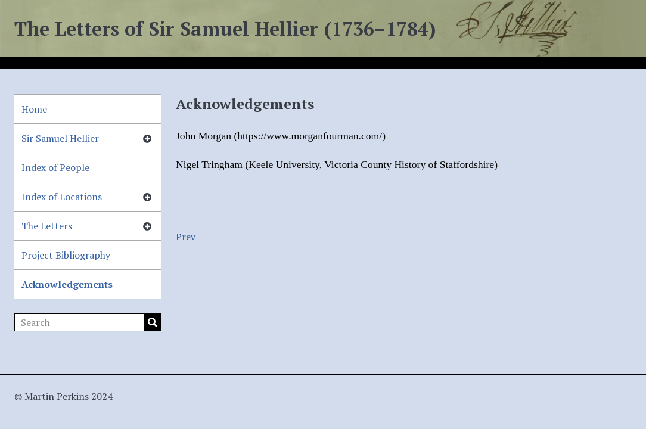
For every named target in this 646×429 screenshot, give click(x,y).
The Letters (46, 225)
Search (153, 322)
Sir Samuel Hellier (60, 138)
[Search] (88, 322)
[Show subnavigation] (147, 138)
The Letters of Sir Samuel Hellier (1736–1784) (225, 28)
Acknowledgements (67, 284)
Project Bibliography (65, 255)
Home (34, 109)
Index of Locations (61, 196)
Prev (185, 236)
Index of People (55, 167)
